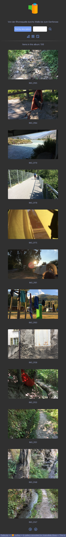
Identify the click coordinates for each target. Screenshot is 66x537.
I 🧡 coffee (15, 535)
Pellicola (4, 535)
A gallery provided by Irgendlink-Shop (40, 535)
